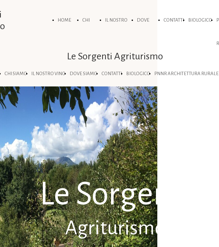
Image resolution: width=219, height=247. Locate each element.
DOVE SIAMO (83, 73)
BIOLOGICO (200, 20)
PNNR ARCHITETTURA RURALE (186, 73)
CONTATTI (173, 20)
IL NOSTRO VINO (48, 73)
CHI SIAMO (15, 73)
